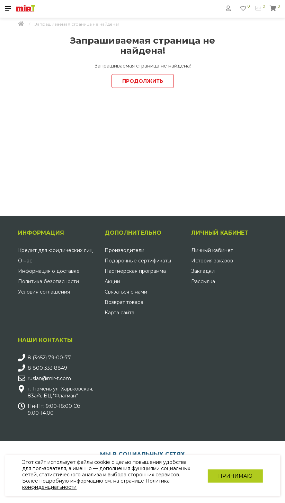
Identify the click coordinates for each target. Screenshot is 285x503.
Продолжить (142, 81)
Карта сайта (119, 312)
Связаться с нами (126, 292)
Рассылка (203, 281)
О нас (25, 261)
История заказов (212, 261)
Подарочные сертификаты (138, 261)
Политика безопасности (48, 281)
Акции (112, 281)
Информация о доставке (49, 271)
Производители (124, 250)
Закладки (203, 271)
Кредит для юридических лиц (55, 250)
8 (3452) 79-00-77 (49, 357)
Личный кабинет (212, 250)
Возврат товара (124, 302)
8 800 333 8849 (47, 368)
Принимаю (235, 476)
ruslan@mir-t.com (49, 378)
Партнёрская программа (135, 271)
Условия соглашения (44, 292)
